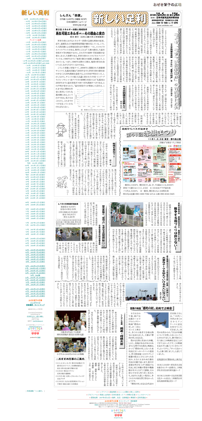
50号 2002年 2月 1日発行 (35, 285)
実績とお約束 (105, 395)
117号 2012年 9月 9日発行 (35, 131)
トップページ (35, 303)
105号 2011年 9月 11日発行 (35, 158)
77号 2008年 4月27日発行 (35, 211)
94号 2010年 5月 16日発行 (35, 189)
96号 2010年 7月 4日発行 (35, 184)
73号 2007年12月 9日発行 (35, 223)
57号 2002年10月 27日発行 (35, 268)
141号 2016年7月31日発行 (35, 75)
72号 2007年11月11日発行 (35, 225)
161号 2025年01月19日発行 (36, 26)
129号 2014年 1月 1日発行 (35, 103)
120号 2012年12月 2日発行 (35, 124)
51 (26, 282)
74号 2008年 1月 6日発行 (35, 218)
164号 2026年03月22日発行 (34, 19)
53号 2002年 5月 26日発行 (35, 278)
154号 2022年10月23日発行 (36, 45)
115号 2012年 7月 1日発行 (35, 135)
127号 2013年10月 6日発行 (35, 107)
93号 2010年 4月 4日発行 (35, 191)
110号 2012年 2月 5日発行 (35, 147)
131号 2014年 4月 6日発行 (35, 98)
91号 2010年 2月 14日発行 (35, 196)
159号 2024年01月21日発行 (36, 31)
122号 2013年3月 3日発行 (35, 119)
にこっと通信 (124, 392)
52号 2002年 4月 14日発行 (35, 280)
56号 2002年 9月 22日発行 (35, 271)
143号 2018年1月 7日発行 (36, 70)
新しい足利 (134, 392)
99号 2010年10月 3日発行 (35, 177)
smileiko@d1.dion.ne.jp (35, 326)
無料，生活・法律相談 (120, 398)
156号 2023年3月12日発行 (36, 38)
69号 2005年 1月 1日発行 (35, 234)
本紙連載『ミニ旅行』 (35, 391)
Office (120, 406)
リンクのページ (143, 395)
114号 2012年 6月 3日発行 (35, 138)
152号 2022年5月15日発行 (36, 49)
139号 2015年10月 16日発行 (35, 79)
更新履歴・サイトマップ (35, 305)
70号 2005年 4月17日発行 (35, 232)
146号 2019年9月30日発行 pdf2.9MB (36, 63)
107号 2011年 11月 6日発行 (35, 154)
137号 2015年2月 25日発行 (35, 84)
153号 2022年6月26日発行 (36, 47)
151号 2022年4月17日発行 (36, 52)
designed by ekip (118, 417)
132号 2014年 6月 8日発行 (35, 96)
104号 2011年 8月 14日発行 (35, 161)
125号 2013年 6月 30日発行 (35, 112)
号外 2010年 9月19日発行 (35, 175)
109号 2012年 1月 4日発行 (35, 149)
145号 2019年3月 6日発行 (36, 66)
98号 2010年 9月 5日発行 (35, 179)
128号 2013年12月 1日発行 (35, 105)
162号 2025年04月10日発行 (36, 24)
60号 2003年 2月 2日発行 (35, 259)
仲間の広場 (131, 395)
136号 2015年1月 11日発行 (35, 86)
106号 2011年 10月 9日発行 (35, 156)
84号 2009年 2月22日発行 (35, 205)
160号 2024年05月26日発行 (36, 28)
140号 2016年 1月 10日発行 (35, 77)
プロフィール (93, 395)
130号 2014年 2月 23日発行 (35, 100)
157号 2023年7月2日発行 (36, 35)
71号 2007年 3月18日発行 (35, 230)
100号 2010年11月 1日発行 (35, 172)
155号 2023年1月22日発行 (36, 42)
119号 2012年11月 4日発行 (35, 126)
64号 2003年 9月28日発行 (35, 250)
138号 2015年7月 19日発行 (35, 82)
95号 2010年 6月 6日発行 (35, 186)
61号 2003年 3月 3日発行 (35, 257)
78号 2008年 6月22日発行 (35, 209)
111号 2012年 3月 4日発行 (35, 145)
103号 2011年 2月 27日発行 (35, 165)
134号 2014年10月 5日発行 (35, 91)
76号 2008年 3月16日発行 (35, 214)
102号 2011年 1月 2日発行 (35, 168)
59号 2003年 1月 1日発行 (35, 262)
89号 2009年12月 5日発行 (35, 202)
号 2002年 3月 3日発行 (36, 282)
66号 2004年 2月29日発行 (35, 243)
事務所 (133, 398)
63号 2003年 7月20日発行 (35, 252)
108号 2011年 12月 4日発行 (35, 152)
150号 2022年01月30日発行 (36, 54)
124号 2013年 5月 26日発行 (35, 114)
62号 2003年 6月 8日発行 (35, 255)
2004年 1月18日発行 (38, 246)
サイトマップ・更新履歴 (128, 401)
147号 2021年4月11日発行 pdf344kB (36, 61)
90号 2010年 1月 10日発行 (35, 198)
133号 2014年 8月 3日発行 (35, 93)
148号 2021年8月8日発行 (36, 59)
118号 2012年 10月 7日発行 (35, 128)
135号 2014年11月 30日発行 (35, 89)
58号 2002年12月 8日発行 (35, 266)
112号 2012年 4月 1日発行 (35, 142)
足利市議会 (141, 398)
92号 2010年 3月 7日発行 (35, 193)
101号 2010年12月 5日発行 (35, 170)
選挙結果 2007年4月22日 (100, 398)
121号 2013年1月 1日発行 (35, 121)
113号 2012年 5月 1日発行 (35, 140)
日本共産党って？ (118, 395)
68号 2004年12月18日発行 (35, 239)
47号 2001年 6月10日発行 (35, 291)
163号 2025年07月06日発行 (36, 21)
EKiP (38, 337)
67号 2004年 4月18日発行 (35, 241)
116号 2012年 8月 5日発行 (35, 133)
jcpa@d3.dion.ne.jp (38, 321)
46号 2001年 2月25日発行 (35, 294)
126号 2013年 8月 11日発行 (35, 110)
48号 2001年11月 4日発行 (35, 289)
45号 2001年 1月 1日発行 (35, 296)
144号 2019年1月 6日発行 (36, 68)
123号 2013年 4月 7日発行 (35, 117)
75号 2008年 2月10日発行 (35, 216)
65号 (27, 246)
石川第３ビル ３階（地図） (35, 316)
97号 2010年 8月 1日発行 (35, 182)
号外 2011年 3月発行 (35, 163)
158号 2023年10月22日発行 (36, 33)
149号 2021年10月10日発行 (36, 56)
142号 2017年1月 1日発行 (36, 72)
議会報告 (113, 392)
